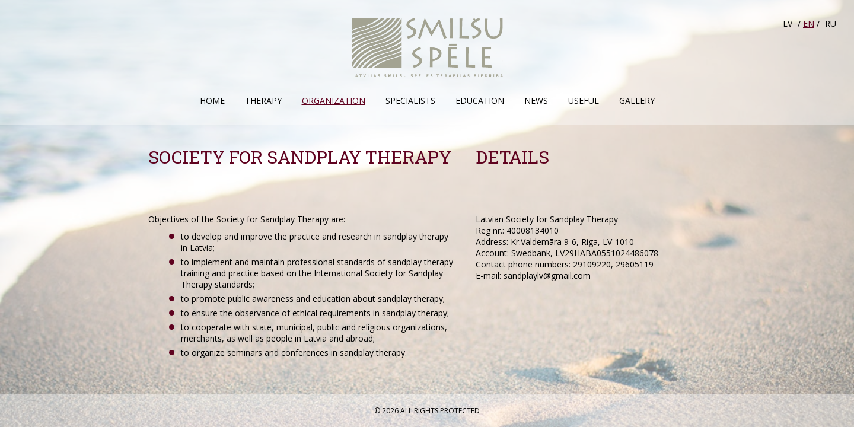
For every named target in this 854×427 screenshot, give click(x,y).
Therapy (263, 100)
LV (787, 23)
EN (808, 23)
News (536, 100)
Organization (333, 100)
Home (212, 100)
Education (479, 100)
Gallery (637, 100)
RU (830, 23)
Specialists (410, 100)
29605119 (635, 264)
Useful (583, 100)
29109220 (592, 264)
